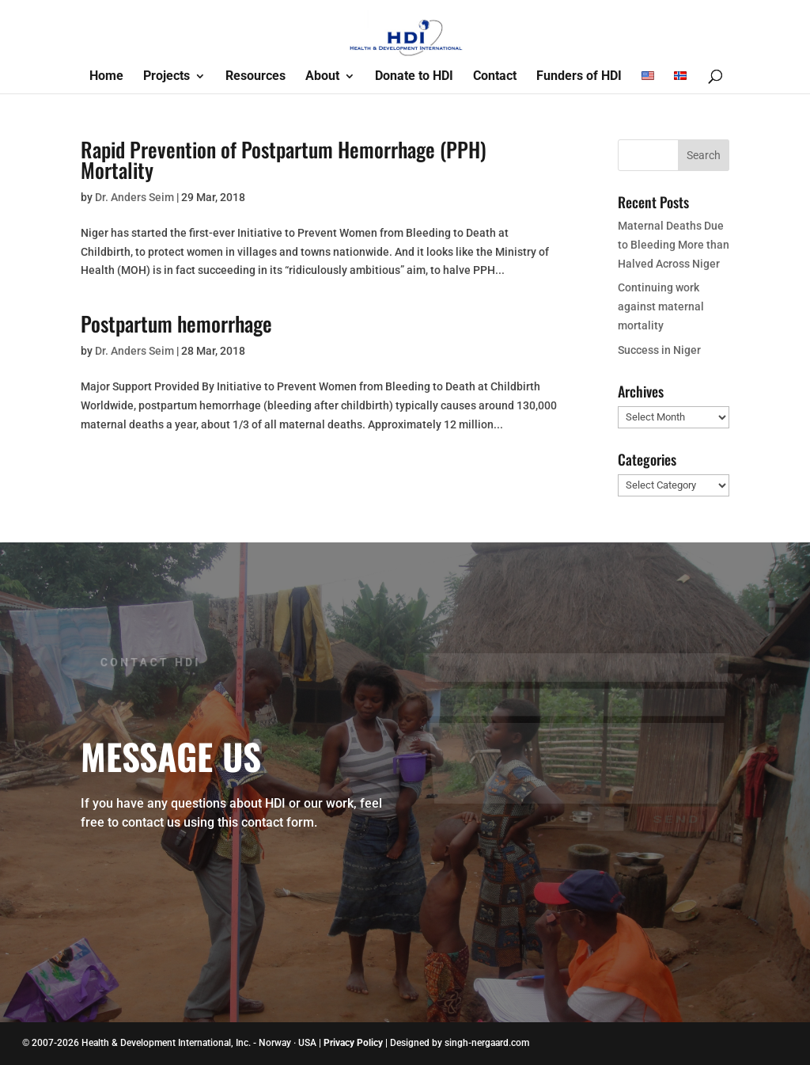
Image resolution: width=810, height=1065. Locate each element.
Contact (495, 76)
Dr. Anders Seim (134, 197)
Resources (255, 76)
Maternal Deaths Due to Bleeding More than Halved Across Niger (673, 244)
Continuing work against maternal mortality (661, 306)
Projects (166, 76)
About (322, 76)
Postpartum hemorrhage (176, 323)
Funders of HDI (579, 76)
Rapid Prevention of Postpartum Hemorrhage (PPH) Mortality (283, 159)
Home (106, 76)
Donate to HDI (414, 76)
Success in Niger (659, 350)
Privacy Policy (353, 1042)
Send (676, 809)
